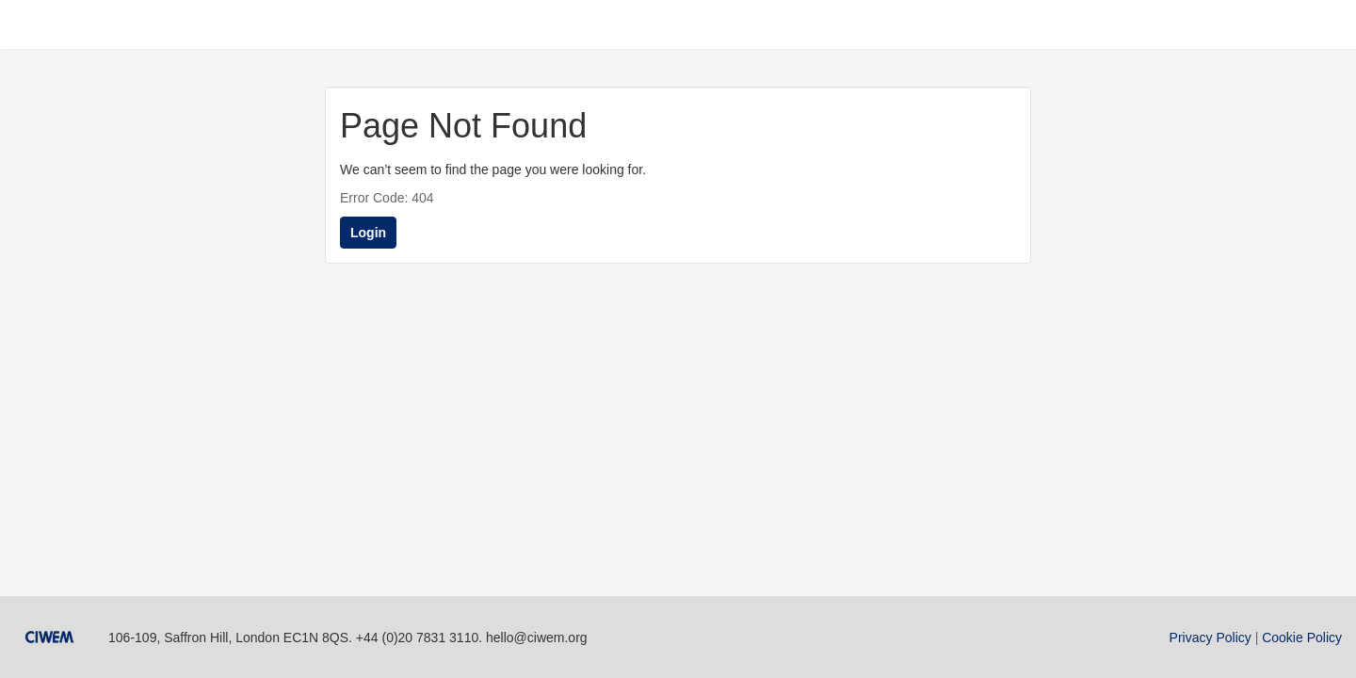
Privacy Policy (1210, 637)
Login (368, 232)
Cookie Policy (1302, 637)
